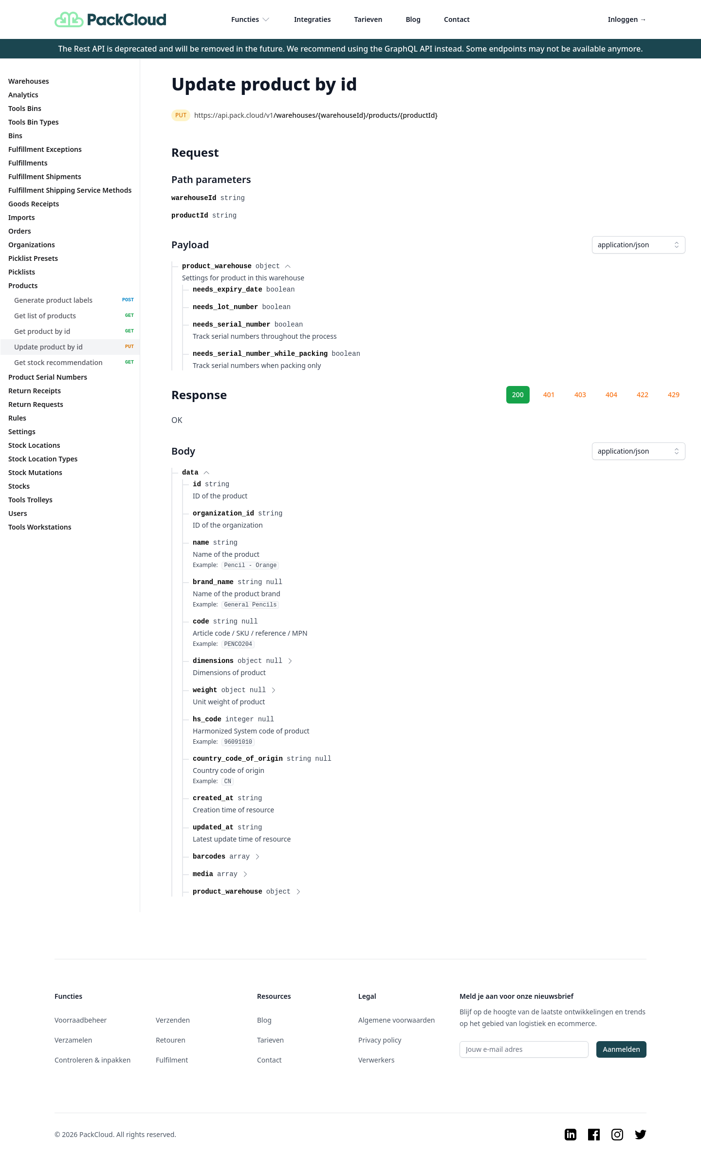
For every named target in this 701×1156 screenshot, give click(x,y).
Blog (413, 19)
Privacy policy (380, 1040)
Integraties (312, 19)
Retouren (170, 1040)
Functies (251, 19)
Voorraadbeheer (81, 1020)
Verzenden (173, 1020)
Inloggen (627, 19)
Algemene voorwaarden (396, 1020)
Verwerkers (376, 1059)
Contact (457, 19)
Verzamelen (73, 1040)
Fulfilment (172, 1059)
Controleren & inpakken (92, 1059)
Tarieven (368, 19)
